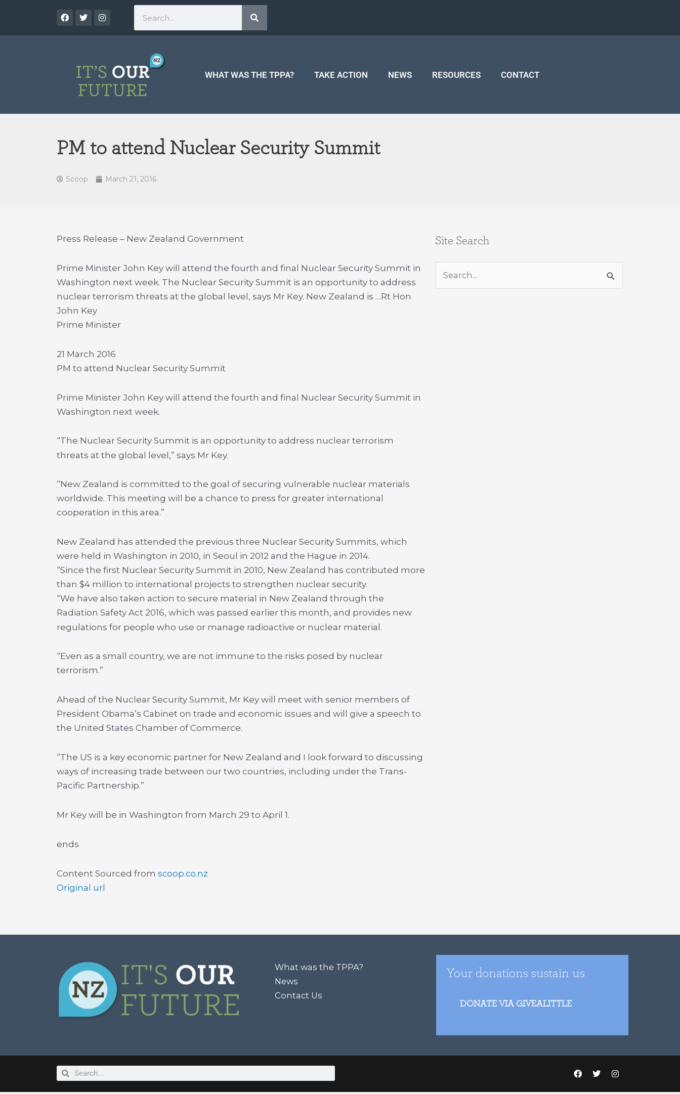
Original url (81, 888)
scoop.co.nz (183, 874)
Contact (520, 75)
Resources (456, 75)
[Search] (254, 17)
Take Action (341, 75)
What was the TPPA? (249, 75)
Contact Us (299, 996)
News (400, 75)
